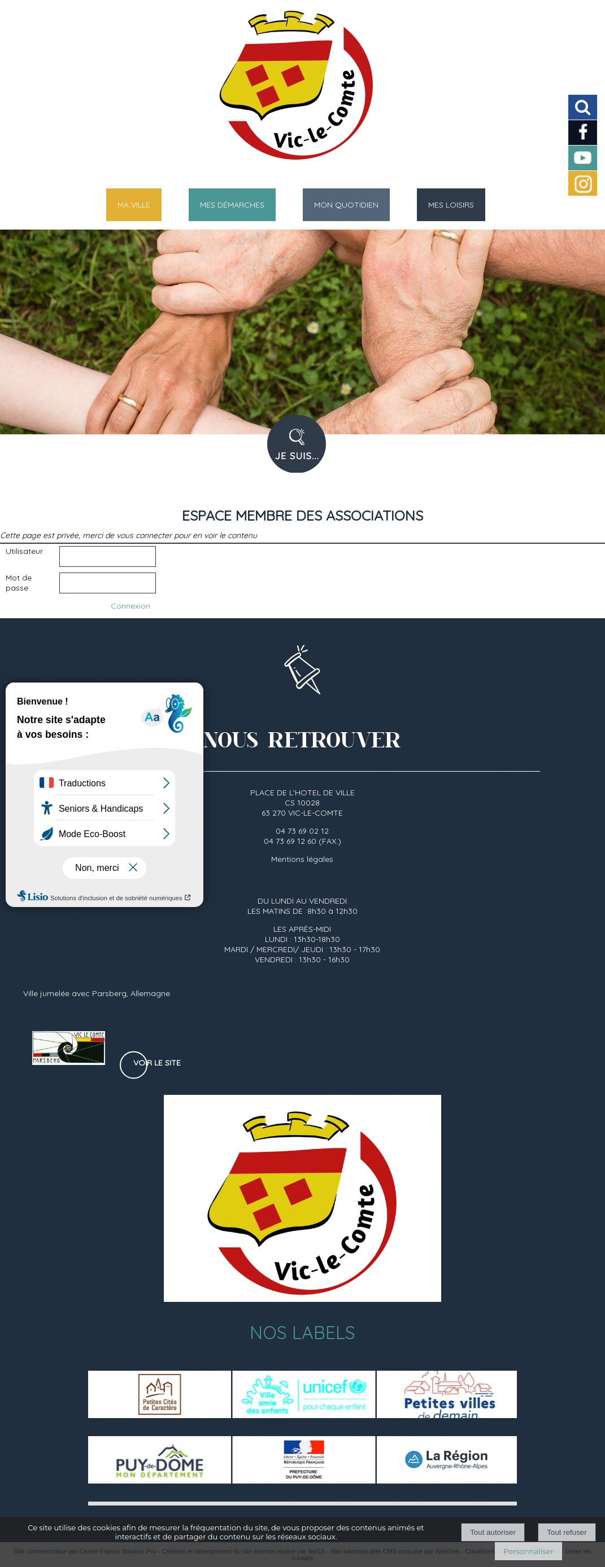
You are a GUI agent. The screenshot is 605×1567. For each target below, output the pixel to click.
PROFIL (301, 451)
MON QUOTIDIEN (346, 205)
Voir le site (157, 1063)
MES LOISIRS (451, 205)
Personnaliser (528, 1551)
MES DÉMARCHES (232, 205)
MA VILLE (133, 205)
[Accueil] (288, 90)
